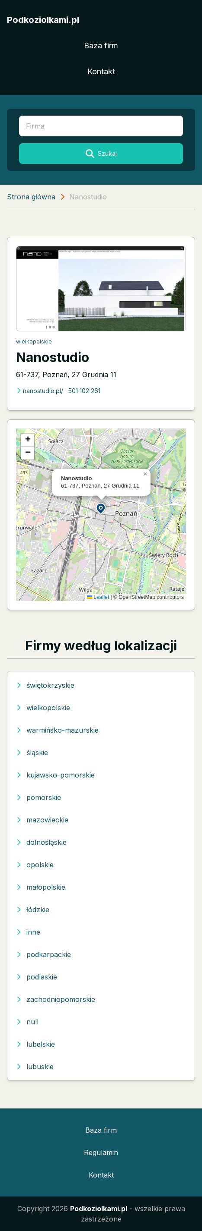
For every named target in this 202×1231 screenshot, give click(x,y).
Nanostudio (52, 357)
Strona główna (31, 196)
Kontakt (101, 71)
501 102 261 (84, 390)
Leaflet (98, 597)
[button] (101, 508)
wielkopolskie (34, 341)
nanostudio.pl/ (39, 390)
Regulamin (101, 1152)
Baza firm (101, 45)
